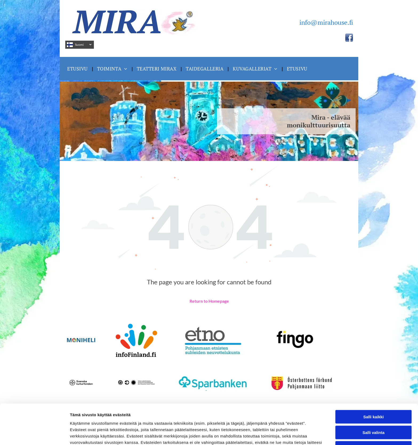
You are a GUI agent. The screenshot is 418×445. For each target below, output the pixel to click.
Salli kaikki (373, 379)
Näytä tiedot (285, 434)
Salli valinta (374, 395)
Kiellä (373, 410)
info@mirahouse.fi (326, 22)
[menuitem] (78, 68)
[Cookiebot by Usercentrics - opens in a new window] (34, 435)
